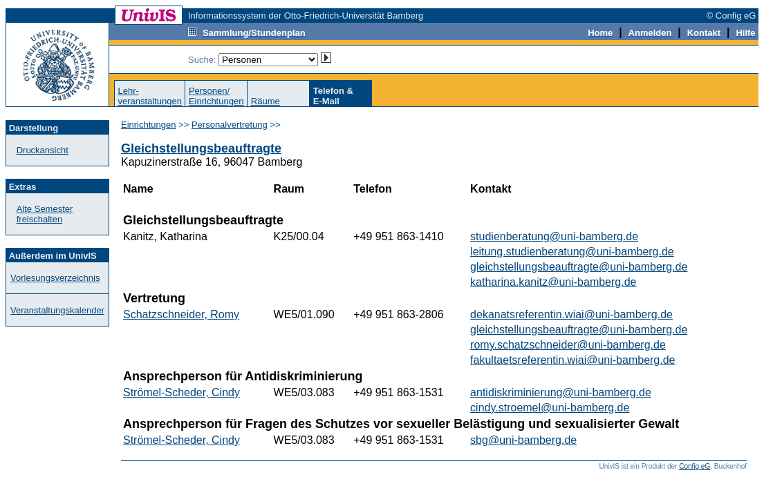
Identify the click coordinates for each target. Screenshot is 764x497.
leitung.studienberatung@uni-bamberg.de (572, 251)
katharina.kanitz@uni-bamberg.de (553, 282)
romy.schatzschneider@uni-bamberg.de (568, 345)
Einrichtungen (148, 124)
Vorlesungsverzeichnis (55, 278)
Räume (265, 101)
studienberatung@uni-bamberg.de (554, 236)
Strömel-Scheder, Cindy (181, 392)
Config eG (694, 466)
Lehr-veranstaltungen (150, 96)
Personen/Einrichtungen (216, 96)
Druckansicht (42, 150)
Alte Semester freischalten (45, 214)
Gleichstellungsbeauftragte (201, 148)
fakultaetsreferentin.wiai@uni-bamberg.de (572, 360)
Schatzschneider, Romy (181, 314)
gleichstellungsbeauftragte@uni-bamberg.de (578, 267)
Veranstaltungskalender (57, 310)
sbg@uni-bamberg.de (523, 440)
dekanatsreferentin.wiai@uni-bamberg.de (571, 314)
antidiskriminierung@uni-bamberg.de (560, 392)
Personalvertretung (230, 124)
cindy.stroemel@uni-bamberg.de (549, 407)
